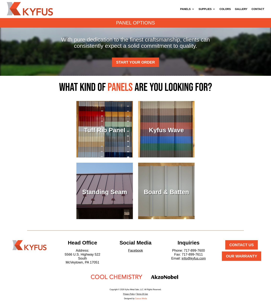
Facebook (135, 250)
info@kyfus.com (194, 258)
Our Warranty (241, 256)
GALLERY (241, 9)
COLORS (225, 9)
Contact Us (241, 245)
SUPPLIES (205, 9)
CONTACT (258, 9)
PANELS (185, 9)
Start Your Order (135, 62)
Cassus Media (141, 299)
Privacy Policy (129, 294)
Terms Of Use (142, 294)
